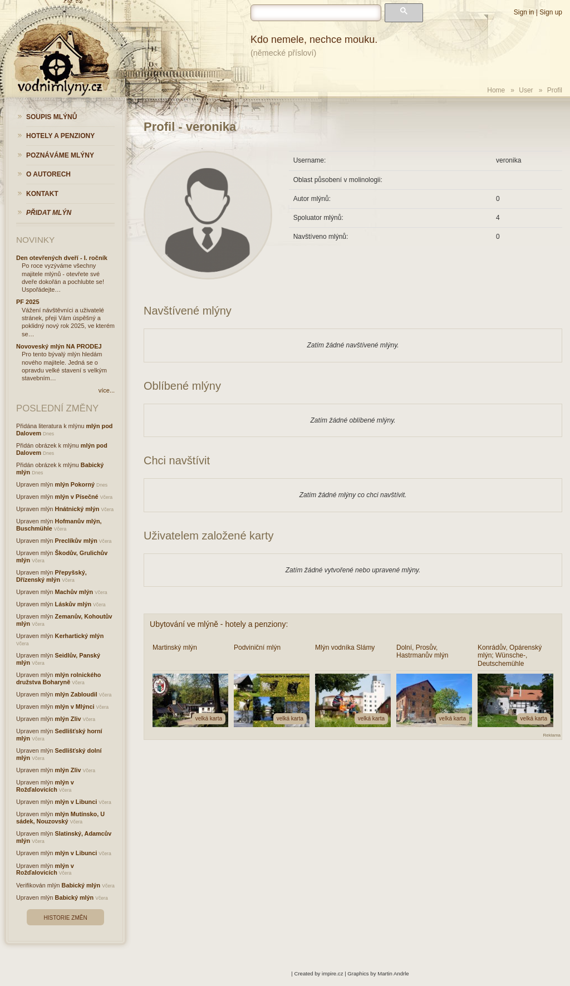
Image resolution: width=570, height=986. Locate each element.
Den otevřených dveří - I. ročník (61, 257)
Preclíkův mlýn (76, 540)
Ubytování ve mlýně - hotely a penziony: (219, 624)
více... (107, 390)
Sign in (524, 12)
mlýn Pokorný (75, 484)
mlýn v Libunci (76, 801)
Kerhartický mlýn (79, 635)
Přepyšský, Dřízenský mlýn (51, 576)
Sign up (550, 12)
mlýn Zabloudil (76, 694)
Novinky (35, 239)
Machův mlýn (74, 591)
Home (496, 90)
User (526, 90)
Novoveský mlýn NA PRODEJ (59, 346)
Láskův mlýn (73, 604)
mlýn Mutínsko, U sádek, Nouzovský (60, 818)
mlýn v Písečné (77, 496)
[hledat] (315, 12)
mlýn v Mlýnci (75, 706)
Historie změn (65, 918)
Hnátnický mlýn (77, 509)
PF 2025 (28, 301)
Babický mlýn (81, 885)
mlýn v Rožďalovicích (45, 786)
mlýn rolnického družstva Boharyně (58, 678)
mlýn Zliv (68, 718)
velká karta (208, 718)
